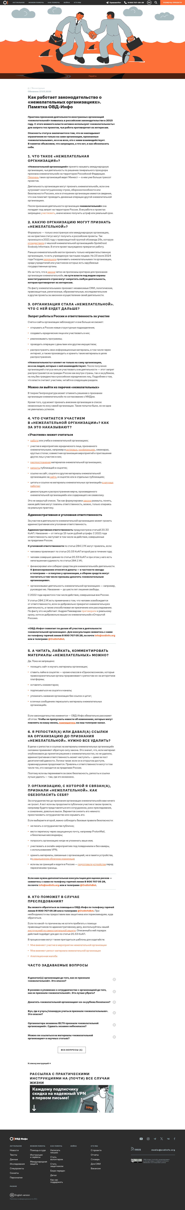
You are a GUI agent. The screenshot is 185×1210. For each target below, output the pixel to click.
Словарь (95, 1159)
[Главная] (28, 88)
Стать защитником (56, 1165)
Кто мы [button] (77, 2)
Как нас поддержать (56, 1181)
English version (20, 1195)
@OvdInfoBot (88, 885)
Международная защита (38, 1163)
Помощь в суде (38, 1150)
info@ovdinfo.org (49, 885)
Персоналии (16, 1177)
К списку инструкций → (39, 1063)
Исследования (17, 1164)
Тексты (13, 1155)
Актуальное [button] (19, 2)
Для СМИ (96, 1164)
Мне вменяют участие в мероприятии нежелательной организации (68, 945)
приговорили (89, 611)
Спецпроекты (17, 1168)
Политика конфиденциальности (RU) (23, 1199)
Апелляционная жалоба (43, 956)
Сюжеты (14, 1173)
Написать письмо (55, 1151)
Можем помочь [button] (36, 2)
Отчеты (95, 1155)
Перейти (92, 76)
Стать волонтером (56, 1158)
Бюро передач (57, 1171)
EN (149, 2)
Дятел (53, 1175)
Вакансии (96, 1168)
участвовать (48, 213)
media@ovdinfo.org (163, 1150)
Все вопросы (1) (72, 1050)
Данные (14, 1159)
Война (67, 2)
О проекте (96, 1150)
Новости (14, 1150)
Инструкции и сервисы (36, 1156)
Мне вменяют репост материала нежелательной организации (65, 950)
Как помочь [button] (54, 2)
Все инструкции (38, 88)
